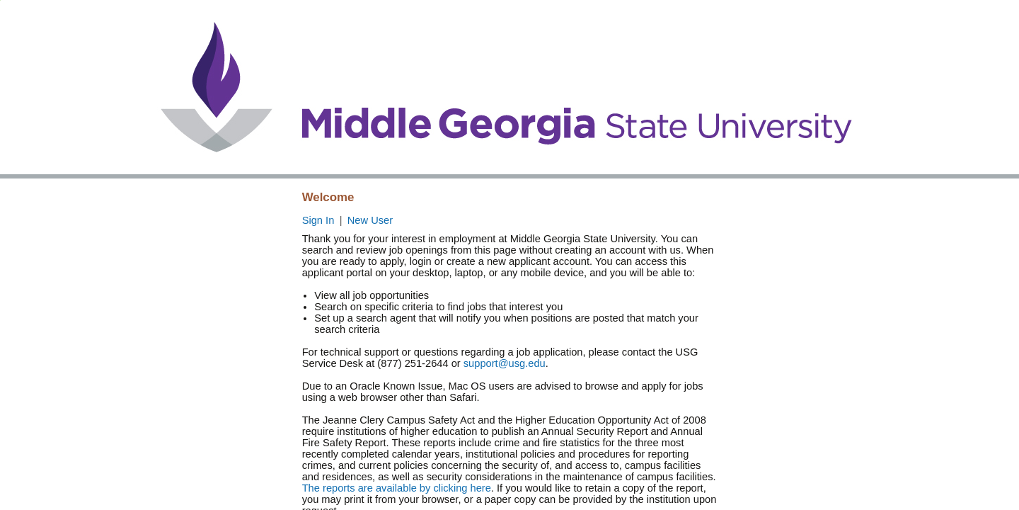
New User (370, 220)
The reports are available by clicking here (396, 488)
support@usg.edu (505, 363)
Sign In (318, 220)
